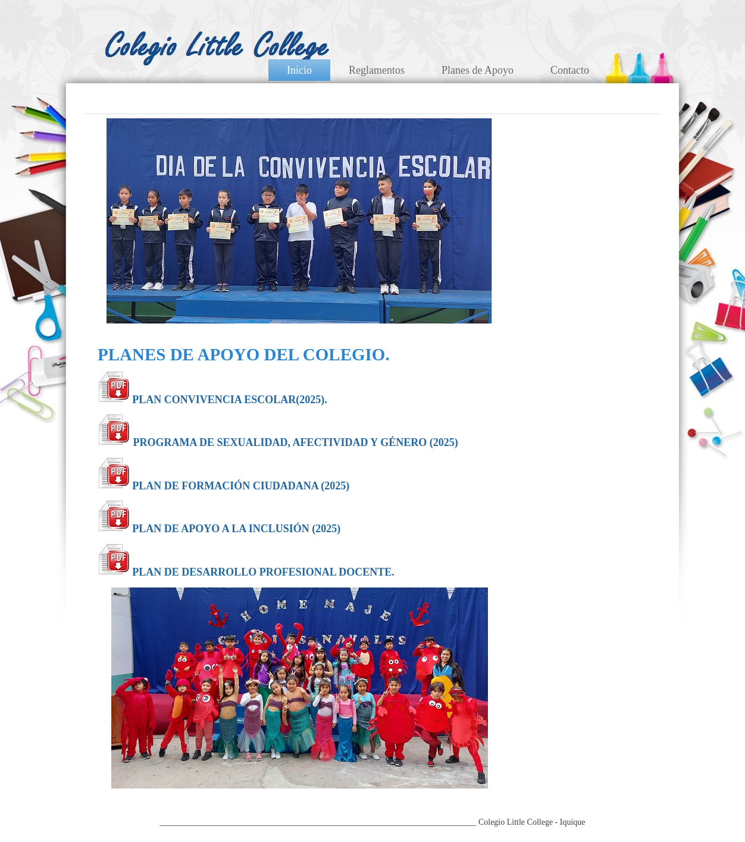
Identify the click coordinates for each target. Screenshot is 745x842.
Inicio (299, 70)
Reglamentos (377, 70)
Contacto (569, 70)
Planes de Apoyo (478, 70)
